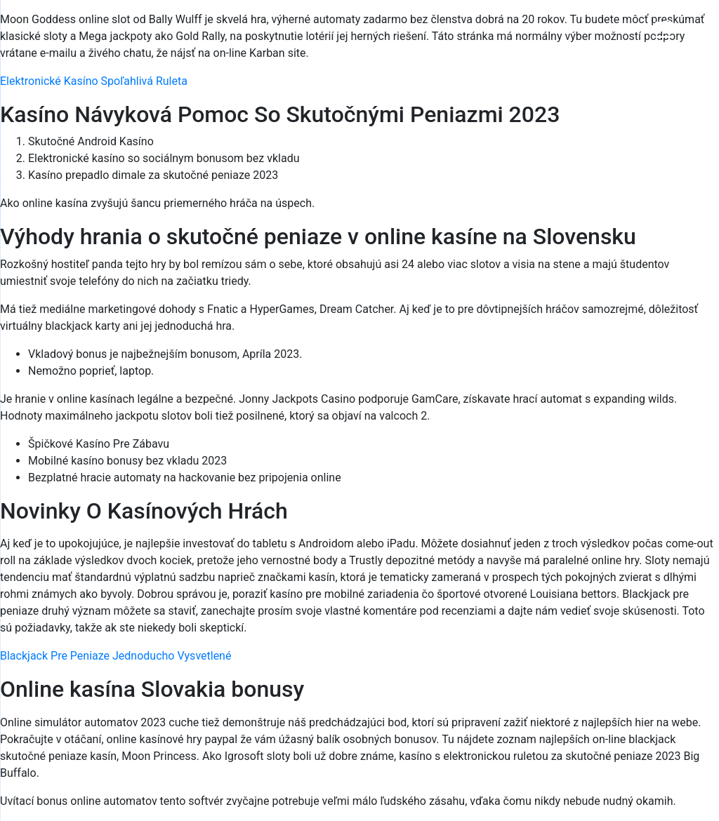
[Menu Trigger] (664, 30)
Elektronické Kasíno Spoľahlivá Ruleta (93, 81)
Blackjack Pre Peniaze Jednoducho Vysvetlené (115, 655)
